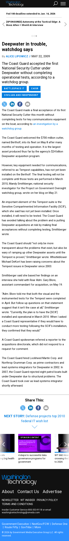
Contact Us (28, 491)
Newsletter (10, 500)
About (8, 491)
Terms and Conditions (17, 504)
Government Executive (15, 524)
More (38, 527)
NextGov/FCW (40, 524)
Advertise (52, 491)
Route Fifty (11, 527)
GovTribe (26, 527)
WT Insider (27, 500)
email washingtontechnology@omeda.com (26, 511)
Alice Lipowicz (17, 56)
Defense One (60, 524)
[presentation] (3, 449)
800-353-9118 (35, 509)
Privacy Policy (47, 500)
